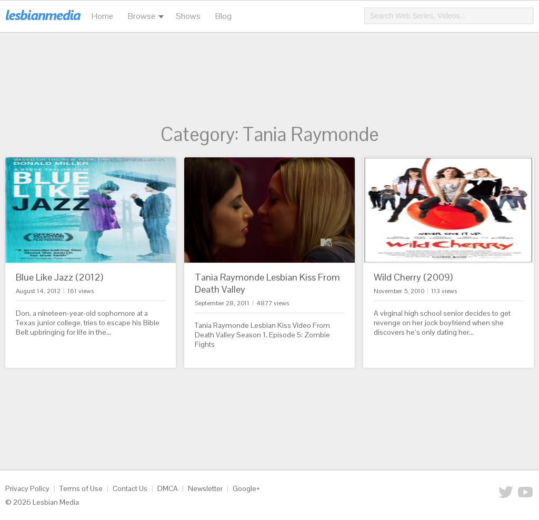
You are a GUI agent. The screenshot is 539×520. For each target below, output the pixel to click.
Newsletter (205, 488)
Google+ (246, 488)
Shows (188, 16)
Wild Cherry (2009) (413, 277)
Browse (141, 16)
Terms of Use (81, 488)
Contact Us (130, 488)
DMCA (167, 488)
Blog (223, 16)
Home (102, 16)
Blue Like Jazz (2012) (59, 277)
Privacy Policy (27, 488)
